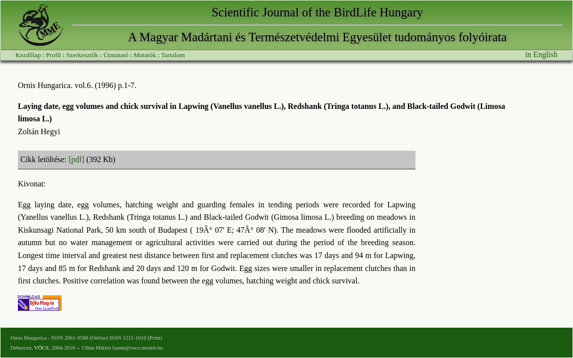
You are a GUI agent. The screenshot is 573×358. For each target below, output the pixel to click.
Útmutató (115, 55)
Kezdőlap (28, 55)
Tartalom (173, 55)
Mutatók (145, 55)
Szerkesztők (82, 55)
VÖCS (41, 348)
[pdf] (76, 159)
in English (541, 54)
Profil (53, 55)
